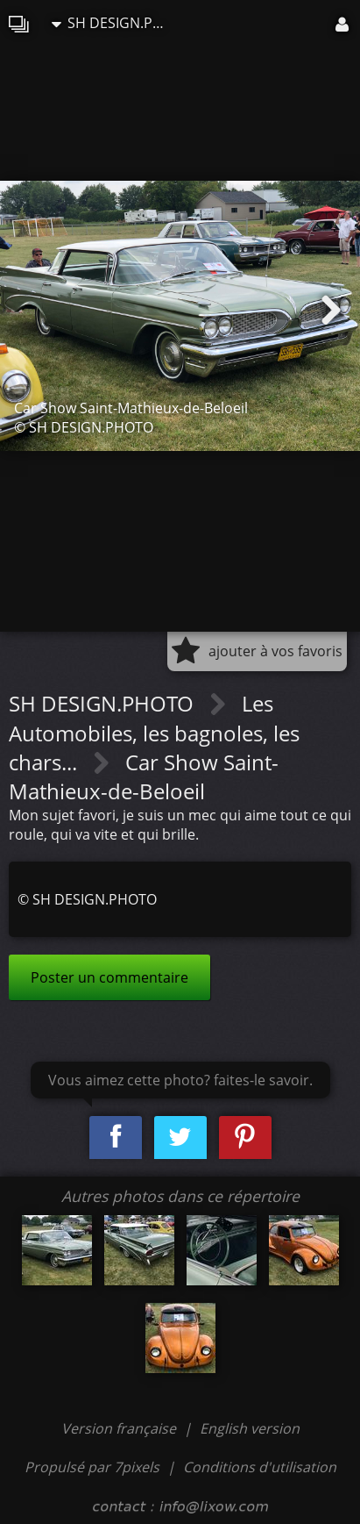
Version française (120, 1428)
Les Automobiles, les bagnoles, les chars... (154, 732)
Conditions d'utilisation (259, 1467)
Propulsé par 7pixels (92, 1467)
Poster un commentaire (109, 977)
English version (250, 1428)
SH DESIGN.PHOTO (113, 22)
